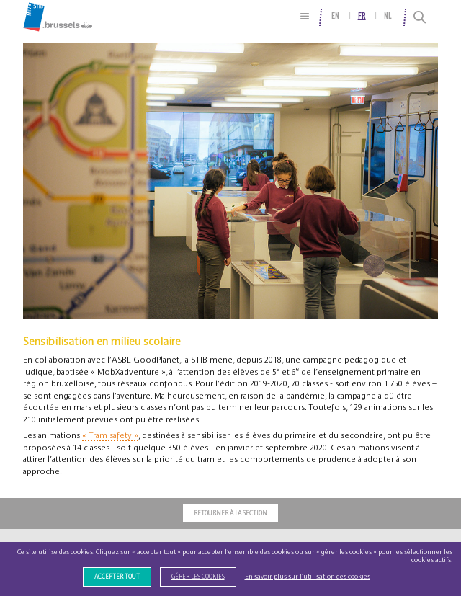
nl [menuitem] (388, 16)
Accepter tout (117, 577)
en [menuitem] (335, 16)
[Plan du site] (305, 16)
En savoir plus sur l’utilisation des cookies (307, 576)
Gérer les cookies (198, 577)
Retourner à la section (230, 513)
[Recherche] (420, 17)
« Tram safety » (110, 435)
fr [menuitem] (362, 16)
